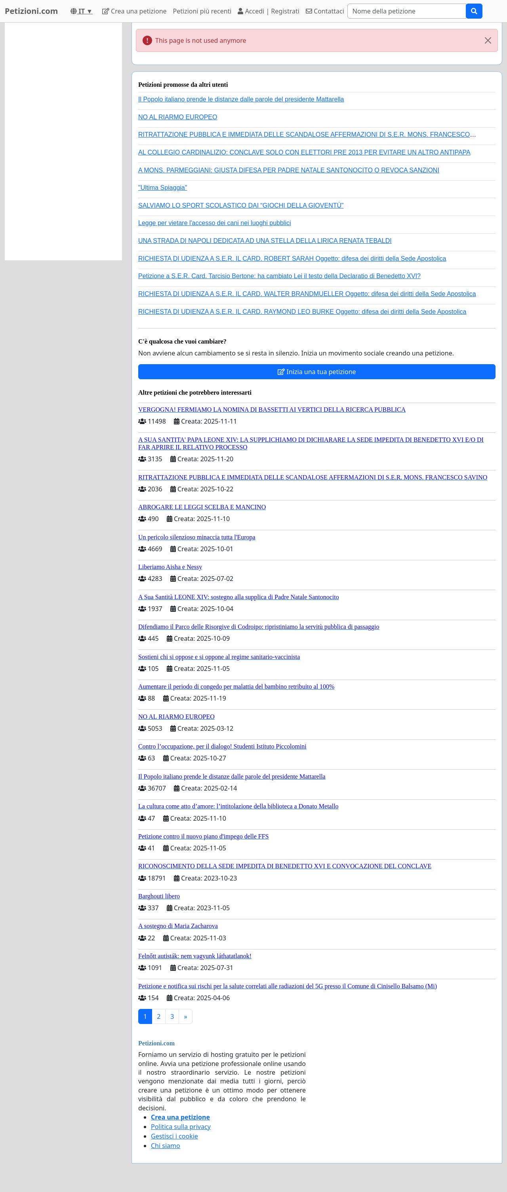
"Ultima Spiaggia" (162, 187)
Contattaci (325, 11)
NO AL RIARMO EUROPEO (177, 117)
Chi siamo (165, 1145)
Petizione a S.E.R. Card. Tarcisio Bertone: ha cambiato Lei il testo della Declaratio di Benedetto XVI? (279, 276)
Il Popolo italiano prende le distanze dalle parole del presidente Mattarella (241, 99)
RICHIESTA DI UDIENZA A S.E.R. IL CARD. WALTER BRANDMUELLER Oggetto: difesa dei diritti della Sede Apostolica (307, 293)
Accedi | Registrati (268, 11)
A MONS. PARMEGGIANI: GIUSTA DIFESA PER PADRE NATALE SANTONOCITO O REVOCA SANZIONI (288, 170)
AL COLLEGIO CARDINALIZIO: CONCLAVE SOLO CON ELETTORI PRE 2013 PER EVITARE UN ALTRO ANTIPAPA (304, 152)
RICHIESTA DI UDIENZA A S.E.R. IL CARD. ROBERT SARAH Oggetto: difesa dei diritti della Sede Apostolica (292, 258)
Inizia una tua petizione (317, 371)
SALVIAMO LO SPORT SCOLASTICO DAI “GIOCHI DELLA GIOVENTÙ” (240, 205)
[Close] (487, 40)
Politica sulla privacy (181, 1126)
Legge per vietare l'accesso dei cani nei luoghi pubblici (214, 223)
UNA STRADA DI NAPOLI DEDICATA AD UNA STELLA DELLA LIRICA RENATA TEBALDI (265, 240)
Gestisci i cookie (174, 1136)
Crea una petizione (134, 11)
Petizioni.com (31, 11)
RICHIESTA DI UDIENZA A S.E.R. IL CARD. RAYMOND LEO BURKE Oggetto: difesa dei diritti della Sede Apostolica (302, 311)
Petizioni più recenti (202, 11)
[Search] (406, 11)
